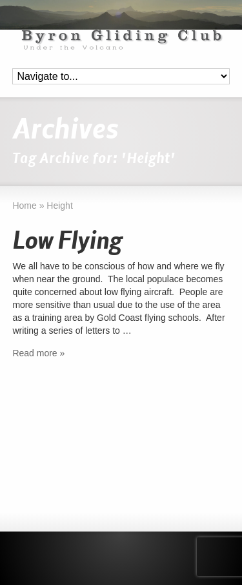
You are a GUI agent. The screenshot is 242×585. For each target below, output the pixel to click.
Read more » (38, 353)
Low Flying (67, 241)
